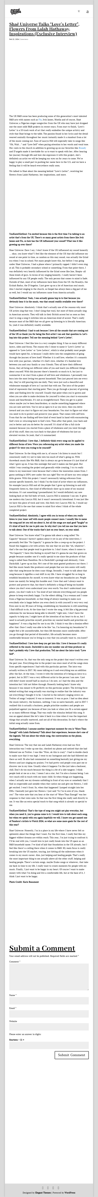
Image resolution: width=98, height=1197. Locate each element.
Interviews (24, 39)
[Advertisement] (53, 906)
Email (12, 1008)
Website (13, 1021)
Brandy (82, 148)
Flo (40, 119)
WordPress (70, 1192)
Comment (14, 961)
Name (12, 995)
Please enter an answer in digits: (25, 1034)
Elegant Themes (43, 1192)
